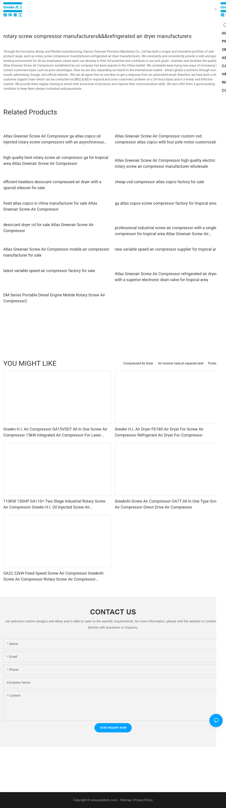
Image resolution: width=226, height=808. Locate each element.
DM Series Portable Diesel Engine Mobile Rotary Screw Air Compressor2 (54, 298)
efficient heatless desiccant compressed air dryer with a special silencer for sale (52, 184)
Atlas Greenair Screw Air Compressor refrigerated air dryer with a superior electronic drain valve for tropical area (166, 276)
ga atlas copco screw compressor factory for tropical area (166, 203)
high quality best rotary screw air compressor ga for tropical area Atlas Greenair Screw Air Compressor (55, 160)
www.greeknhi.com (103, 800)
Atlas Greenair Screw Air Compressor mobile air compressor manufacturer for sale (56, 252)
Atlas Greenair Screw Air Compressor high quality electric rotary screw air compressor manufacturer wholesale (165, 163)
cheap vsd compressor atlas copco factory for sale (159, 181)
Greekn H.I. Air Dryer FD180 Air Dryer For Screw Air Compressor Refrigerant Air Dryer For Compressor (159, 432)
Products (214, 363)
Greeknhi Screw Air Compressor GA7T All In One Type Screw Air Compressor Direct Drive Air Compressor (167, 504)
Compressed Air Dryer (138, 363)
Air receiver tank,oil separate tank (180, 363)
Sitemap (125, 800)
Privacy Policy (143, 800)
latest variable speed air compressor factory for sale (49, 270)
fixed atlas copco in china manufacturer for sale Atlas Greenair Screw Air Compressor (50, 206)
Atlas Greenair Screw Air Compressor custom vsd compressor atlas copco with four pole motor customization (167, 139)
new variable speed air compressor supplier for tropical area (167, 249)
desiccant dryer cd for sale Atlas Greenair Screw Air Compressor (48, 227)
